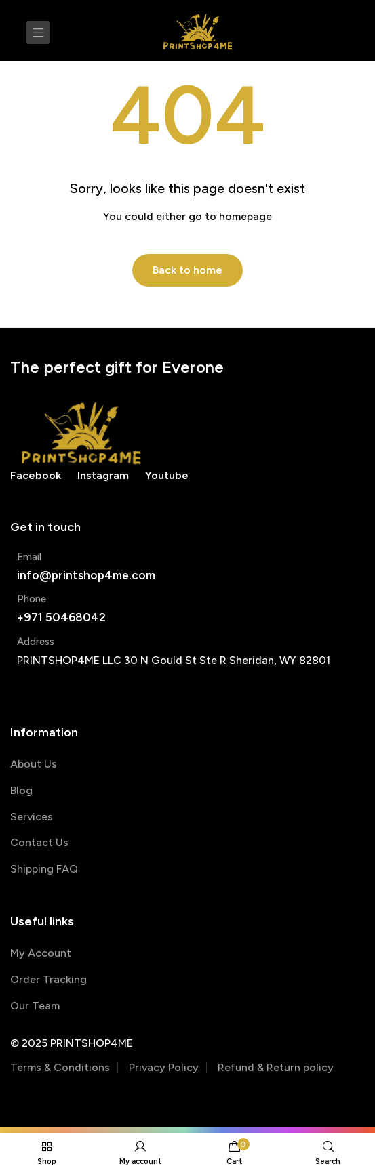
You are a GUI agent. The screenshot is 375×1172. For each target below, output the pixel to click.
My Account (40, 952)
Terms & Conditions (60, 1067)
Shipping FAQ (44, 868)
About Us (33, 763)
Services (31, 816)
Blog (21, 790)
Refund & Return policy (276, 1067)
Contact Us (39, 842)
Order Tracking (48, 979)
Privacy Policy (164, 1067)
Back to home (187, 270)
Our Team (35, 1005)
